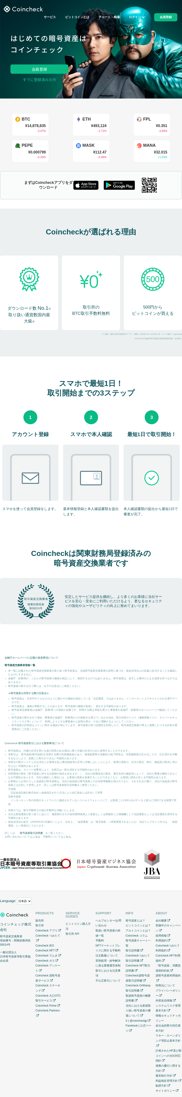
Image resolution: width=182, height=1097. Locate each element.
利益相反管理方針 (167, 1080)
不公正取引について (108, 980)
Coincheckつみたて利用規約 (168, 948)
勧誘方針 (161, 1085)
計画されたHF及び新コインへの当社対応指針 (169, 1055)
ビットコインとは (77, 17)
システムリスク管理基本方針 (168, 1008)
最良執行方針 (164, 1075)
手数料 (100, 940)
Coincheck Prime (46, 1005)
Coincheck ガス (45, 960)
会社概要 (161, 920)
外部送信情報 (164, 1000)
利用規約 (161, 940)
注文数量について (107, 955)
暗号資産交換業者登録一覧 (20, 665)
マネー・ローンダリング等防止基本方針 (168, 1038)
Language (8, 901)
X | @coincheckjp (136, 1020)
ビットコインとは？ (138, 925)
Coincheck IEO (44, 945)
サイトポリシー (165, 1090)
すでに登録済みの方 (39, 79)
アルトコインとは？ (138, 930)
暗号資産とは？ (135, 920)
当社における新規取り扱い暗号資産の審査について (138, 1010)
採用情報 (161, 935)
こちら (36, 836)
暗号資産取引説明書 (31, 833)
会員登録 (39, 69)
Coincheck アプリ (46, 930)
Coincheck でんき (46, 955)
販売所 (39, 920)
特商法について (165, 985)
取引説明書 (133, 950)
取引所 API (72, 933)
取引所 (39, 925)
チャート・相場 (109, 17)
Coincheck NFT (45, 950)
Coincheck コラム (137, 935)
